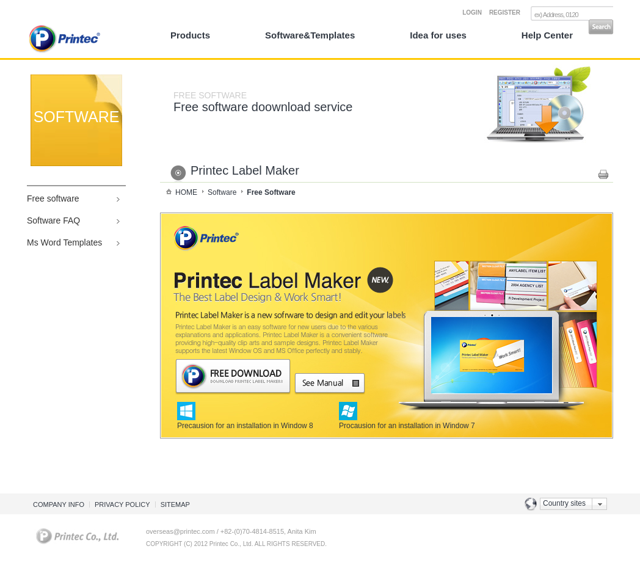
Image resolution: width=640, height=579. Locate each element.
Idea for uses (438, 35)
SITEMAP (175, 504)
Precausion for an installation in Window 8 (245, 421)
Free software (53, 198)
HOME (186, 192)
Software (222, 192)
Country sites (564, 503)
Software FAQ (53, 220)
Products (190, 35)
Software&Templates (310, 35)
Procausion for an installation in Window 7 (407, 421)
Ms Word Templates (64, 242)
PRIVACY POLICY (122, 504)
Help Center (547, 35)
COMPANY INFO (58, 504)
